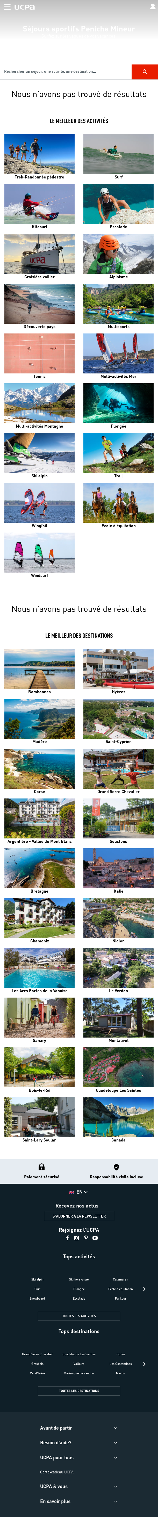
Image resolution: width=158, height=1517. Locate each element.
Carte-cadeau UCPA (57, 1472)
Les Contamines (121, 1364)
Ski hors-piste (79, 1279)
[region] (79, 40)
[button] (5, 6)
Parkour (120, 1298)
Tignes (120, 1354)
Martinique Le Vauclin (79, 1373)
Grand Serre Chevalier (37, 1354)
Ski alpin (37, 1279)
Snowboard (37, 1298)
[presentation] (144, 1289)
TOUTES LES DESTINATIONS (79, 1391)
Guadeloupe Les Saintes (79, 1354)
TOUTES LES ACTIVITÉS (79, 1316)
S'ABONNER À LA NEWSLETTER (79, 1216)
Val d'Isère (37, 1373)
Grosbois (37, 1364)
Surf (37, 1289)
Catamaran (120, 1279)
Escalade (79, 1298)
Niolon (120, 1373)
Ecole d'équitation (120, 1289)
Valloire (79, 1364)
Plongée (79, 1289)
